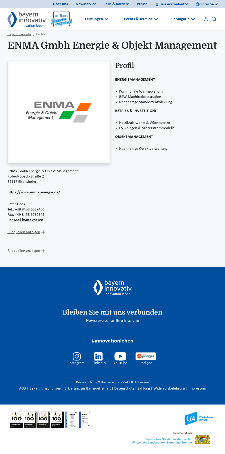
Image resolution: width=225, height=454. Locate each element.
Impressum (197, 388)
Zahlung (144, 388)
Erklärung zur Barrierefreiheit (88, 388)
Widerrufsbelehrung (169, 388)
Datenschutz (124, 388)
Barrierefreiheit (169, 4)
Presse (142, 4)
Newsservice (86, 4)
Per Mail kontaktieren (25, 220)
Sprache (205, 4)
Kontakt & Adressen (133, 382)
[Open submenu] (106, 19)
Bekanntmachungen (45, 388)
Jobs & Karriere (116, 4)
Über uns (60, 4)
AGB (23, 388)
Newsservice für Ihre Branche (112, 321)
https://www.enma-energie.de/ (33, 192)
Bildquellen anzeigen (23, 232)
